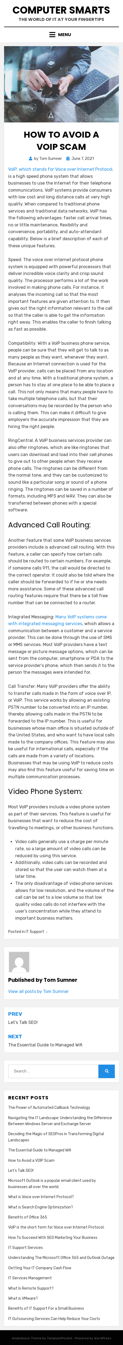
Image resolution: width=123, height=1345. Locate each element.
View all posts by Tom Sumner (38, 991)
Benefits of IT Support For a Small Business (46, 1308)
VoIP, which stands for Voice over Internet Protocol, (60, 169)
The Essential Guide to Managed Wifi (39, 1150)
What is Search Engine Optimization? (40, 1207)
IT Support (35, 931)
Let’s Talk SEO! (21, 1170)
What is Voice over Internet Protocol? (41, 1197)
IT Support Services (25, 1247)
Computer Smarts (61, 10)
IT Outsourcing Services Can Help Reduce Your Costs (54, 1318)
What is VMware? (23, 1298)
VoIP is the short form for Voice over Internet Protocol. (56, 1227)
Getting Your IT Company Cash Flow (39, 1268)
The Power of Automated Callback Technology (49, 1107)
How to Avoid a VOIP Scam (31, 1160)
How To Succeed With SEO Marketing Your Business (52, 1237)
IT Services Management (30, 1278)
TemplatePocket (59, 1338)
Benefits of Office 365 (27, 1217)
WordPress (102, 1338)
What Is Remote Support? (31, 1288)
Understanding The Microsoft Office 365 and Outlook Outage (61, 1257)
